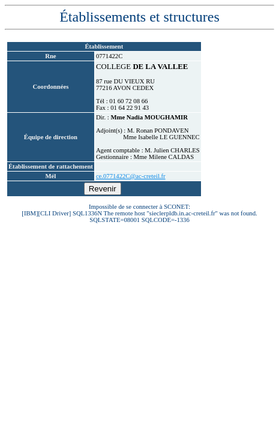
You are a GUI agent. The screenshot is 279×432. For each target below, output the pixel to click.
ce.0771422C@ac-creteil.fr (131, 176)
